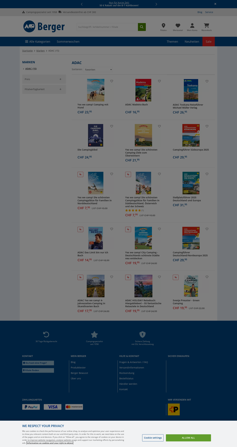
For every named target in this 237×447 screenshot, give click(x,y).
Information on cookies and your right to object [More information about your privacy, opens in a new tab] (50, 443)
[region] (118, 434)
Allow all (188, 437)
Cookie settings (153, 437)
